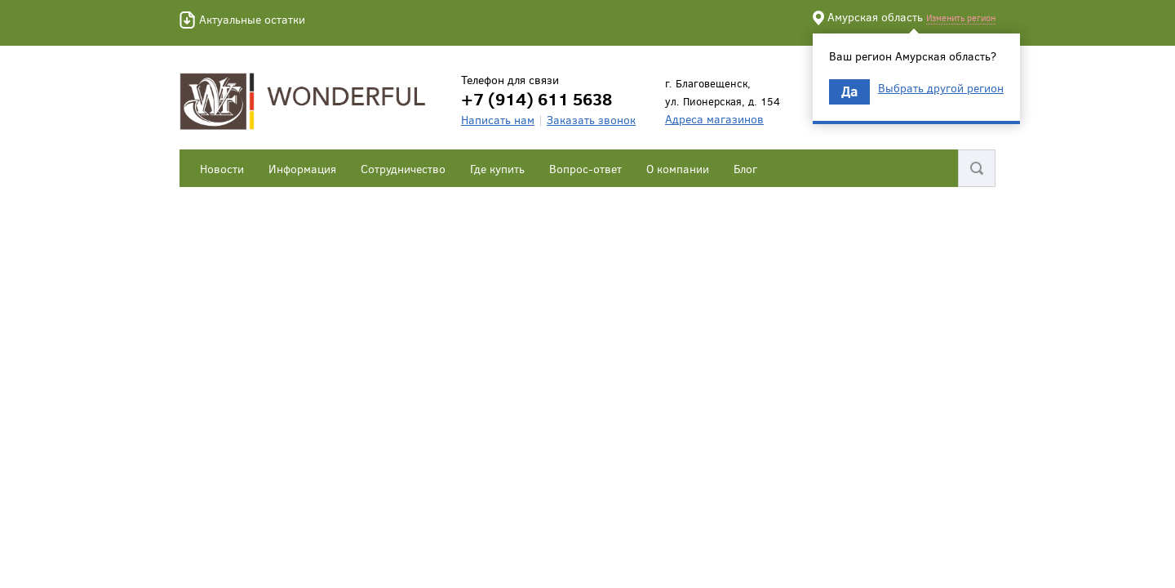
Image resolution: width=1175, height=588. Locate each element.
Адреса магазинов (714, 119)
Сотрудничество (403, 168)
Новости (222, 168)
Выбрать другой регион (941, 88)
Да (849, 91)
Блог (745, 168)
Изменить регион (960, 17)
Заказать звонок (591, 119)
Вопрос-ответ (585, 168)
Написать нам (497, 119)
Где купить (497, 168)
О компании (677, 168)
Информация (302, 168)
